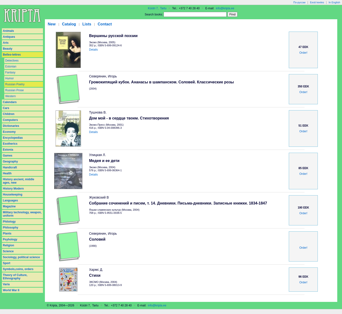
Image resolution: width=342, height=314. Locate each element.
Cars (6, 108)
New (52, 24)
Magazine (9, 206)
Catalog (69, 24)
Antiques (9, 36)
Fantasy (10, 72)
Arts (6, 42)
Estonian (10, 66)
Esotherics (10, 143)
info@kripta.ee (225, 8)
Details (93, 49)
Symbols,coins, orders (18, 269)
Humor (9, 78)
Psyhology (10, 239)
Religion (8, 245)
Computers (10, 120)
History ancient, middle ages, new (18, 181)
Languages (10, 200)
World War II (11, 290)
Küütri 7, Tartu (157, 8)
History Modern (13, 188)
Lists (86, 24)
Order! (303, 52)
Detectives (12, 60)
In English (334, 2)
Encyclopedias (13, 137)
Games (7, 155)
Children (8, 114)
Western (10, 96)
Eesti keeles (317, 2)
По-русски (299, 2)
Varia (6, 284)
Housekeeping (12, 194)
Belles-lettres (12, 54)
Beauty (7, 48)
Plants (7, 233)
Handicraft (10, 167)
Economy (9, 131)
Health (7, 173)
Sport (6, 263)
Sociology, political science (21, 257)
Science (8, 251)
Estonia (8, 149)
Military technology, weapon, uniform (22, 214)
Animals (8, 31)
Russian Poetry (14, 84)
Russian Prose (14, 90)
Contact (105, 24)
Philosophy (10, 227)
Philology (9, 221)
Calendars (10, 102)
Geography (10, 161)
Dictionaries (11, 126)
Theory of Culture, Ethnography (15, 276)
